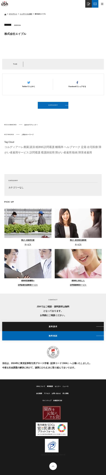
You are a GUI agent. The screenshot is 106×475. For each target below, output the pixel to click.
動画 (75, 154)
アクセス (47, 393)
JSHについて (40, 386)
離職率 (59, 149)
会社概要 (39, 393)
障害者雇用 (85, 154)
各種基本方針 (57, 400)
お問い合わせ (56, 393)
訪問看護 (34, 154)
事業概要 (50, 386)
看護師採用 (48, 154)
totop (53, 466)
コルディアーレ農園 (16, 149)
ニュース (65, 386)
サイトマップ (46, 400)
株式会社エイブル (4, 3)
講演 (32, 149)
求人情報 (65, 393)
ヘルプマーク (72, 149)
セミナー (58, 386)
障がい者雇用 (63, 154)
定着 (83, 149)
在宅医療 (92, 149)
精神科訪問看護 (45, 149)
